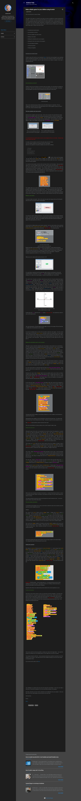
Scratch (36, 705)
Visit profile (8, 21)
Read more (60, 766)
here (45, 57)
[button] (62, 10)
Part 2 (27, 701)
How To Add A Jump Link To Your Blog (34, 770)
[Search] (73, 3)
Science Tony (30, 3)
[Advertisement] (70, 24)
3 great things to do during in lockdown (35, 783)
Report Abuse (3, 29)
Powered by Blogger (48, 798)
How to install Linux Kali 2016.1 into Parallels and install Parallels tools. (42, 757)
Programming (30, 705)
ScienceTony (8, 13)
